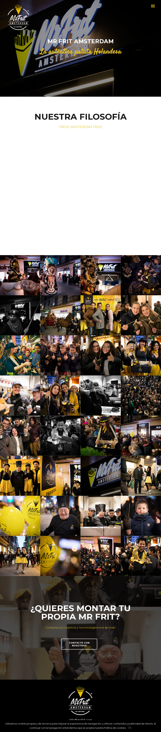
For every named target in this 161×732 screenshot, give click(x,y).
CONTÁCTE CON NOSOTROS (79, 644)
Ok (129, 727)
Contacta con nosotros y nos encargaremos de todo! (81, 627)
